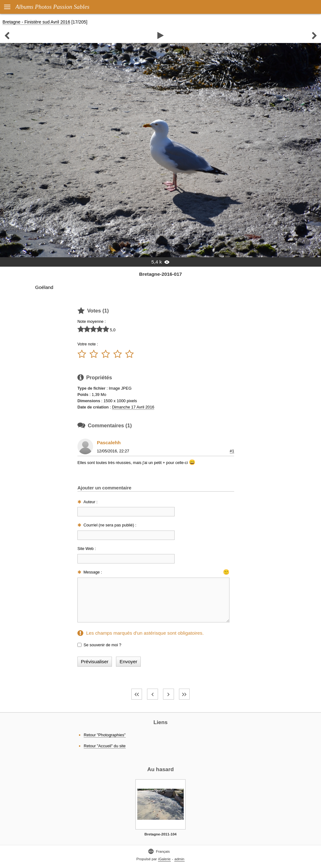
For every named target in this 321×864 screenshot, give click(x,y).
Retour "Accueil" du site (105, 746)
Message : (92, 572)
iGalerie (164, 859)
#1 (232, 451)
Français (159, 851)
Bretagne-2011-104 (160, 834)
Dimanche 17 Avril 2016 (133, 407)
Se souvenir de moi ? (102, 645)
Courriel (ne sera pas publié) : (109, 525)
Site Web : (86, 548)
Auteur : (90, 501)
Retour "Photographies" (105, 735)
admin (179, 859)
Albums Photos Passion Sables (52, 6)
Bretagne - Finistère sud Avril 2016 (36, 21)
